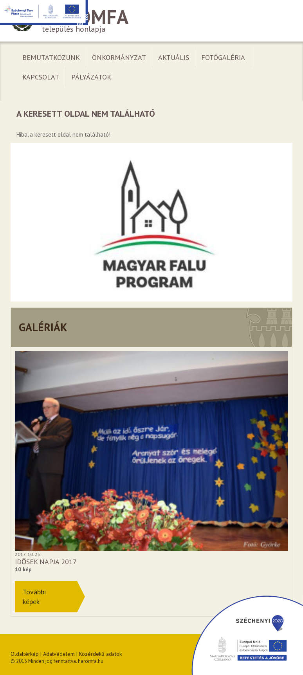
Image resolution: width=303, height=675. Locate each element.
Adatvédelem (59, 653)
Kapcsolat (40, 76)
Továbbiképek (34, 596)
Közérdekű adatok (100, 653)
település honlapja (151, 21)
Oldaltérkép (25, 653)
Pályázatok (91, 76)
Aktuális (173, 57)
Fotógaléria (223, 57)
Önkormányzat (119, 57)
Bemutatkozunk (51, 57)
